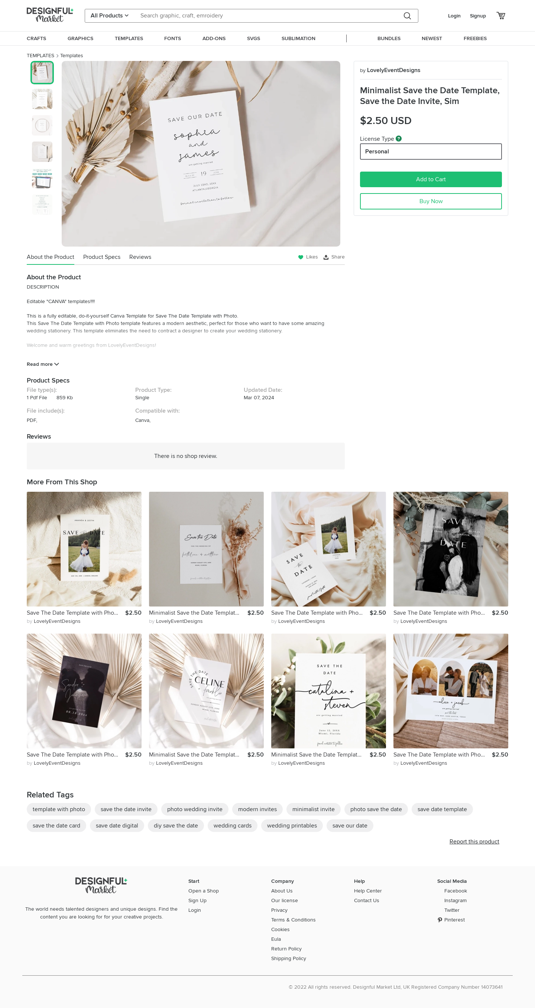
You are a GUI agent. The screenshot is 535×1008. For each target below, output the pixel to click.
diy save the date (176, 825)
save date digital (117, 825)
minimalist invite (313, 809)
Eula (276, 939)
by (54, 621)
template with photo (59, 809)
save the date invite (126, 809)
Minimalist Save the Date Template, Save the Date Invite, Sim (198, 613)
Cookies (280, 929)
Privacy (279, 910)
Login (454, 16)
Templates (71, 55)
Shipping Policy (288, 958)
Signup (478, 16)
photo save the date (376, 809)
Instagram (455, 900)
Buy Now (431, 201)
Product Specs (101, 257)
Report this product (474, 841)
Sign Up (197, 900)
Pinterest (454, 920)
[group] (201, 154)
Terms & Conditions (293, 920)
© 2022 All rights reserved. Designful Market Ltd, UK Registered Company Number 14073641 (396, 987)
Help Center (368, 891)
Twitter (452, 910)
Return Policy (286, 949)
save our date (350, 825)
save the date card (56, 825)
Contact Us (366, 900)
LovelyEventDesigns (390, 70)
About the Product (50, 257)
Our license (284, 900)
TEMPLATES (40, 55)
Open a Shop (203, 891)
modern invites (257, 809)
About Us (282, 891)
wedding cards (233, 825)
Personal (377, 151)
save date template (442, 809)
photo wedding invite (195, 809)
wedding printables (292, 825)
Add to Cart (431, 179)
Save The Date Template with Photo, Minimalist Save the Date (76, 613)
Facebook (455, 891)
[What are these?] (399, 139)
